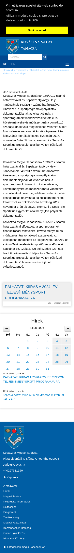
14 (18, 354)
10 (47, 347)
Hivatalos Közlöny (13, 537)
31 (47, 367)
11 (57, 347)
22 (28, 361)
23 (37, 361)
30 (37, 367)
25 (57, 361)
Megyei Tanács (12, 495)
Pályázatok (34, 69)
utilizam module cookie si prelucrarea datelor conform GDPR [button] (32, 18)
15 (28, 354)
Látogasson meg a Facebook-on (24, 546)
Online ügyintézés (13, 532)
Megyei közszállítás (14, 521)
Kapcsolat (11, 476)
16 (37, 354)
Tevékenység (11, 516)
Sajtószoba (10, 506)
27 (8, 367)
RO (5, 63)
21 (18, 361)
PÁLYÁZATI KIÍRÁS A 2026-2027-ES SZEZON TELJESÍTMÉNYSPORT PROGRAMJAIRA (33, 379)
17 (47, 354)
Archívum (46, 69)
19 (66, 354)
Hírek (6, 490)
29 (28, 367)
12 (66, 347)
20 (8, 361)
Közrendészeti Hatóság (17, 527)
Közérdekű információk (16, 500)
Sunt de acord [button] (37, 30)
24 (47, 361)
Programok (21, 69)
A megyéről (10, 485)
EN (13, 63)
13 (8, 354)
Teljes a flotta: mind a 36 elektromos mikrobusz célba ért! (34, 396)
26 (66, 361)
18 (57, 354)
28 (18, 367)
